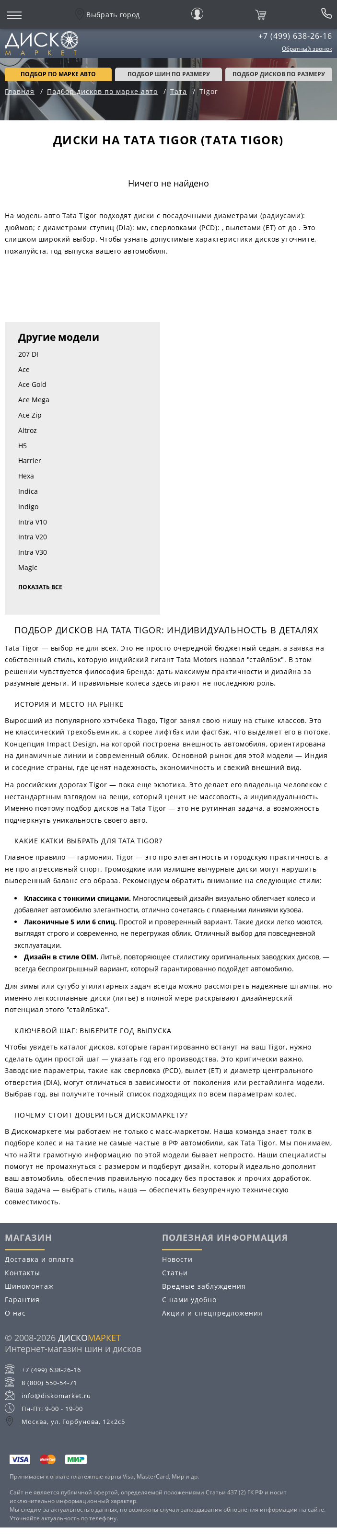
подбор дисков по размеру (278, 74)
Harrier (29, 460)
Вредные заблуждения (204, 1286)
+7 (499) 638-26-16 (295, 36)
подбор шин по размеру (169, 74)
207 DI (28, 354)
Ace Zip (30, 415)
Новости (177, 1259)
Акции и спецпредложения (212, 1312)
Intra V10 (32, 521)
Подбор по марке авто (58, 74)
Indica (28, 491)
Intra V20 (32, 536)
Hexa (26, 475)
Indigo (28, 506)
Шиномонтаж (29, 1286)
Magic (27, 567)
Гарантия (22, 1299)
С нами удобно (189, 1299)
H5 (22, 445)
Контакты (22, 1272)
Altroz (27, 430)
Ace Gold (32, 384)
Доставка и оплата (39, 1259)
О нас (15, 1312)
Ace (24, 369)
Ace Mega (33, 399)
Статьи (175, 1272)
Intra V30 (32, 552)
